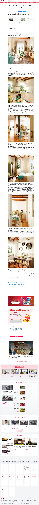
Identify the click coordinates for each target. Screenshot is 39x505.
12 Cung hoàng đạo (19, 479)
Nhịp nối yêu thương (34, 477)
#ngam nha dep (20, 361)
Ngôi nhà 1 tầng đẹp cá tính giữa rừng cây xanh (6, 375)
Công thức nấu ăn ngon (34, 467)
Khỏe (2, 479)
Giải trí (7, 2)
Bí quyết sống (18, 469)
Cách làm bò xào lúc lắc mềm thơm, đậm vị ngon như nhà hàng (16, 392)
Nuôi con (10, 479)
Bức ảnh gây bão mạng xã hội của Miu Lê (31, 447)
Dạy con (10, 477)
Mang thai (10, 478)
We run (10, 489)
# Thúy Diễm (15, 400)
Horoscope (18, 481)
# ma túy (8, 429)
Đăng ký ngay (16, 336)
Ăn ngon (22, 2)
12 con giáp (18, 480)
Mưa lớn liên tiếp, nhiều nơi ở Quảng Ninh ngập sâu (17, 386)
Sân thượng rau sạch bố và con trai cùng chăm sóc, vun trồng (29, 19)
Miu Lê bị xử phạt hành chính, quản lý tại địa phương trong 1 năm (10, 451)
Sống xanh (10, 2)
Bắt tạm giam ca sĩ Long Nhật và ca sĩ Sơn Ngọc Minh (6, 427)
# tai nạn (7, 404)
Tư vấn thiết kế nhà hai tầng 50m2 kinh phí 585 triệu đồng (17, 19)
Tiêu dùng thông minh (4, 469)
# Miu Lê (27, 449)
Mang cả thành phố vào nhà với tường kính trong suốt (14, 376)
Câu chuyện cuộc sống (19, 468)
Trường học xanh (11, 492)
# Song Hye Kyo (9, 448)
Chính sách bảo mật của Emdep (14, 330)
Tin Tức (2, 4)
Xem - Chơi (3, 471)
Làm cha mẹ (27, 2)
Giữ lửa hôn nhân (26, 467)
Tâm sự (25, 468)
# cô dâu (18, 405)
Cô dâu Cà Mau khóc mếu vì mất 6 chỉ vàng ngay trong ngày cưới (16, 403)
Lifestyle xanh (11, 490)
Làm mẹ (25, 482)
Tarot (17, 478)
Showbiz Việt (11, 466)
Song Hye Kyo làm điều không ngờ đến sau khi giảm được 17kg (10, 446)
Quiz (30, 2)
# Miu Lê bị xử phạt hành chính (10, 453)
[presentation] (15, 333)
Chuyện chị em (18, 2)
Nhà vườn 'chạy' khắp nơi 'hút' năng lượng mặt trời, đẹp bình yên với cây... (32, 376)
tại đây (22, 277)
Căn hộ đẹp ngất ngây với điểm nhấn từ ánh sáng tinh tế (23, 376)
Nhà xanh (10, 491)
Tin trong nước (4, 466)
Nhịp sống (25, 481)
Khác (25, 483)
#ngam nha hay (16, 361)
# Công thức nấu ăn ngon (16, 411)
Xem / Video (26, 476)
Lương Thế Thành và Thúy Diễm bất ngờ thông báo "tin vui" (16, 398)
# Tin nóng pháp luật (5, 429)
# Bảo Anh (15, 449)
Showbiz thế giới (11, 467)
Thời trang (3, 477)
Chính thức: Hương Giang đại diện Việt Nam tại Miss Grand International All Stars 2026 (10, 439)
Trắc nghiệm (18, 477)
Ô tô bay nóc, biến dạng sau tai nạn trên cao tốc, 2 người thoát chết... (23, 427)
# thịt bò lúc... (15, 394)
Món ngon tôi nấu (34, 469)
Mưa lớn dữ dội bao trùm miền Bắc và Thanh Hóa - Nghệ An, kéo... (7, 392)
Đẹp (24, 2)
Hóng (25, 469)
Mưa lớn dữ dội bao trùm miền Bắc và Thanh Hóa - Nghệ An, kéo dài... (32, 427)
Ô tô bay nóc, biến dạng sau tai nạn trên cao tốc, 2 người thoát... (7, 402)
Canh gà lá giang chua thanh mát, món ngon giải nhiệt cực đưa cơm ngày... (16, 408)
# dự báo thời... (16, 428)
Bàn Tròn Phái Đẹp (4, 489)
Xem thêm (19, 430)
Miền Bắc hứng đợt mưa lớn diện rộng (15, 426)
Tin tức (4, 2)
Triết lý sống (18, 466)
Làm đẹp (3, 478)
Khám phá (3, 470)
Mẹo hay (33, 468)
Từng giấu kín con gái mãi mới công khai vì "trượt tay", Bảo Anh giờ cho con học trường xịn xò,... (19, 447)
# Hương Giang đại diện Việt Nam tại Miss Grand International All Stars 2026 (10, 443)
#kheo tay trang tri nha (24, 361)
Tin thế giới (3, 467)
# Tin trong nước (4, 404)
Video (32, 2)
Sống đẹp (13, 2)
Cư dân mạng (3, 472)
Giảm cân (25, 479)
